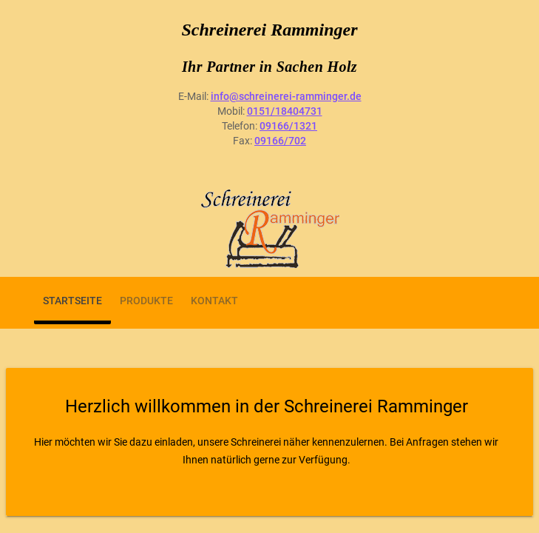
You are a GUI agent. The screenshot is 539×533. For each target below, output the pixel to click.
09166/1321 (288, 126)
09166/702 (280, 141)
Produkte (146, 300)
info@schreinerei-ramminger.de (286, 96)
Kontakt (214, 300)
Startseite (72, 300)
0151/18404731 (284, 111)
